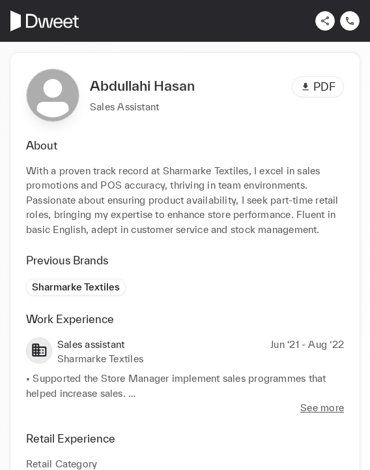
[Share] (325, 21)
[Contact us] (350, 21)
